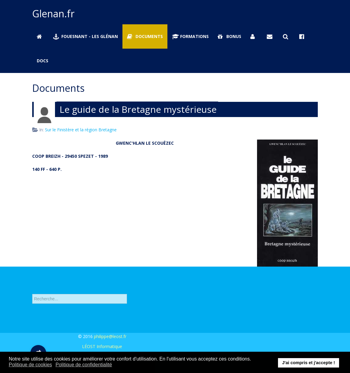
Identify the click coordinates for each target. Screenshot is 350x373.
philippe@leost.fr (110, 336)
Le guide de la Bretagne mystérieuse (138, 109)
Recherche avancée (51, 309)
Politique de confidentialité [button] (84, 364)
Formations (190, 36)
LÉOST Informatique (102, 346)
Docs (42, 61)
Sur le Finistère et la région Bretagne (81, 130)
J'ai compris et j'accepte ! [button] (308, 362)
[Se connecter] (254, 36)
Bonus (229, 36)
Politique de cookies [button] (30, 364)
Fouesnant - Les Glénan (85, 36)
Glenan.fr (53, 13)
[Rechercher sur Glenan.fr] (286, 36)
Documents (145, 36)
